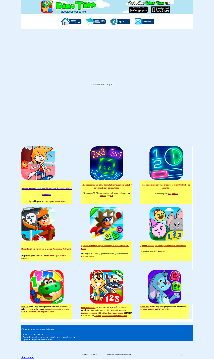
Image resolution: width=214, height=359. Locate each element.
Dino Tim (25, 307)
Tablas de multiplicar (33, 334)
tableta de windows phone (112, 313)
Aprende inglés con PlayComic (38, 339)
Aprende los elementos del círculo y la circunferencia (49, 337)
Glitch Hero (144, 307)
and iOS (92, 256)
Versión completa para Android (114, 316)
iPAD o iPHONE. (163, 309)
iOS (111, 196)
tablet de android (54, 309)
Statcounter (27, 357)
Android (45, 201)
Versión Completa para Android (41, 312)
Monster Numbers (88, 308)
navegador (92, 313)
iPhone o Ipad (60, 201)
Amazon (97, 316)
